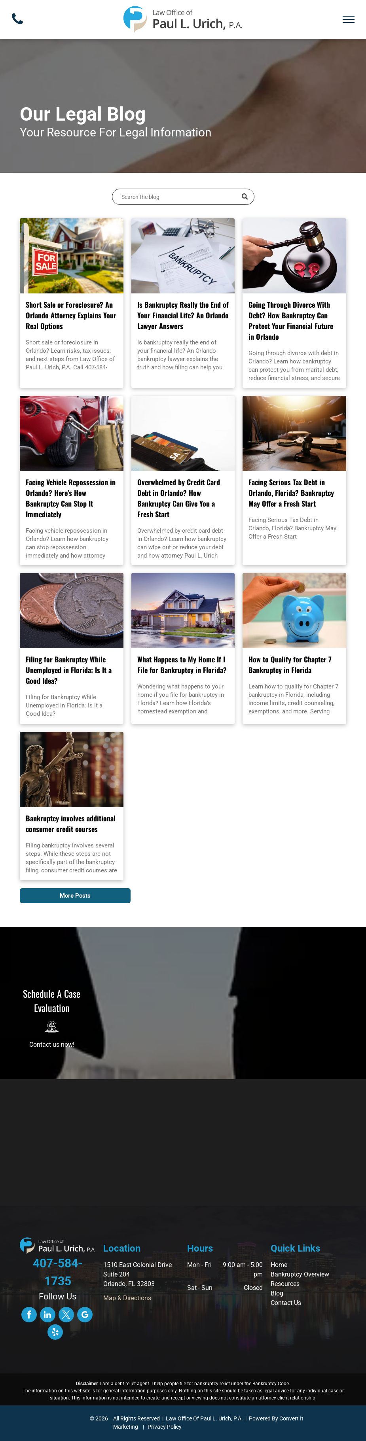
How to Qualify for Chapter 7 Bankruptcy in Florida (290, 664)
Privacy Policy (165, 1427)
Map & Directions (127, 1298)
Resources (285, 1284)
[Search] (183, 197)
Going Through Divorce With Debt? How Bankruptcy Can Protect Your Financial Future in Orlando (290, 320)
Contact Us (286, 1303)
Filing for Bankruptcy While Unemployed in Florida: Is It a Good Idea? (69, 670)
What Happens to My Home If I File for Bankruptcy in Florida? (182, 664)
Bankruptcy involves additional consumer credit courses (71, 823)
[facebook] (29, 1315)
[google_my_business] (85, 1315)
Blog (277, 1293)
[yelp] (55, 1333)
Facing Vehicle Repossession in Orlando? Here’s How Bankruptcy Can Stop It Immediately (71, 498)
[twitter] (66, 1315)
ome (281, 1265)
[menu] (348, 19)
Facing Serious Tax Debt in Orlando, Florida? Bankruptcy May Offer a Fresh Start (291, 493)
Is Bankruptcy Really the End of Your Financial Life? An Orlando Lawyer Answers (183, 315)
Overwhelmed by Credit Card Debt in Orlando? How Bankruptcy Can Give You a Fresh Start (178, 498)
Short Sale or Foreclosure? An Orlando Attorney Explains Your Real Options (71, 315)
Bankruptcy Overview (300, 1274)
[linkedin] (47, 1315)
